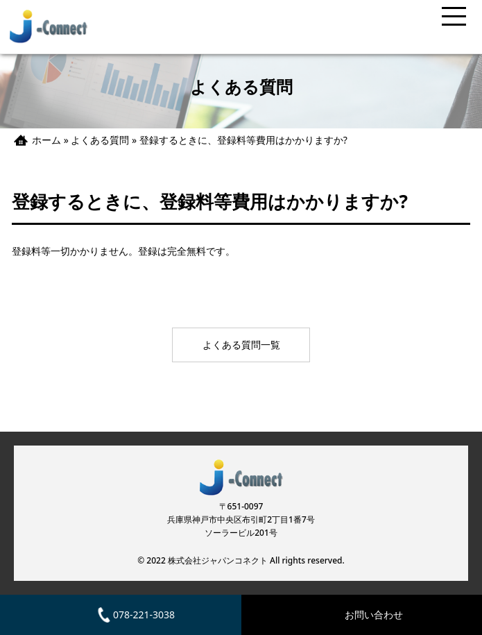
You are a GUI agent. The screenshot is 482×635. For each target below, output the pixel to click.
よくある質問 (100, 139)
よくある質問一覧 (241, 344)
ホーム (46, 139)
